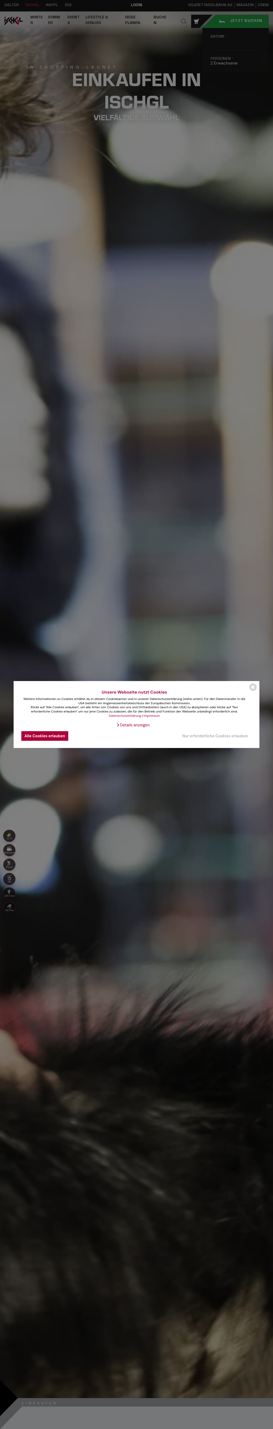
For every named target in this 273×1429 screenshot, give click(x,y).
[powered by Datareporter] (253, 690)
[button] (133, 725)
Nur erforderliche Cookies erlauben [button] (215, 736)
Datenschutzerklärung (125, 716)
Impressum (151, 716)
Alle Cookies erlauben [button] (45, 736)
